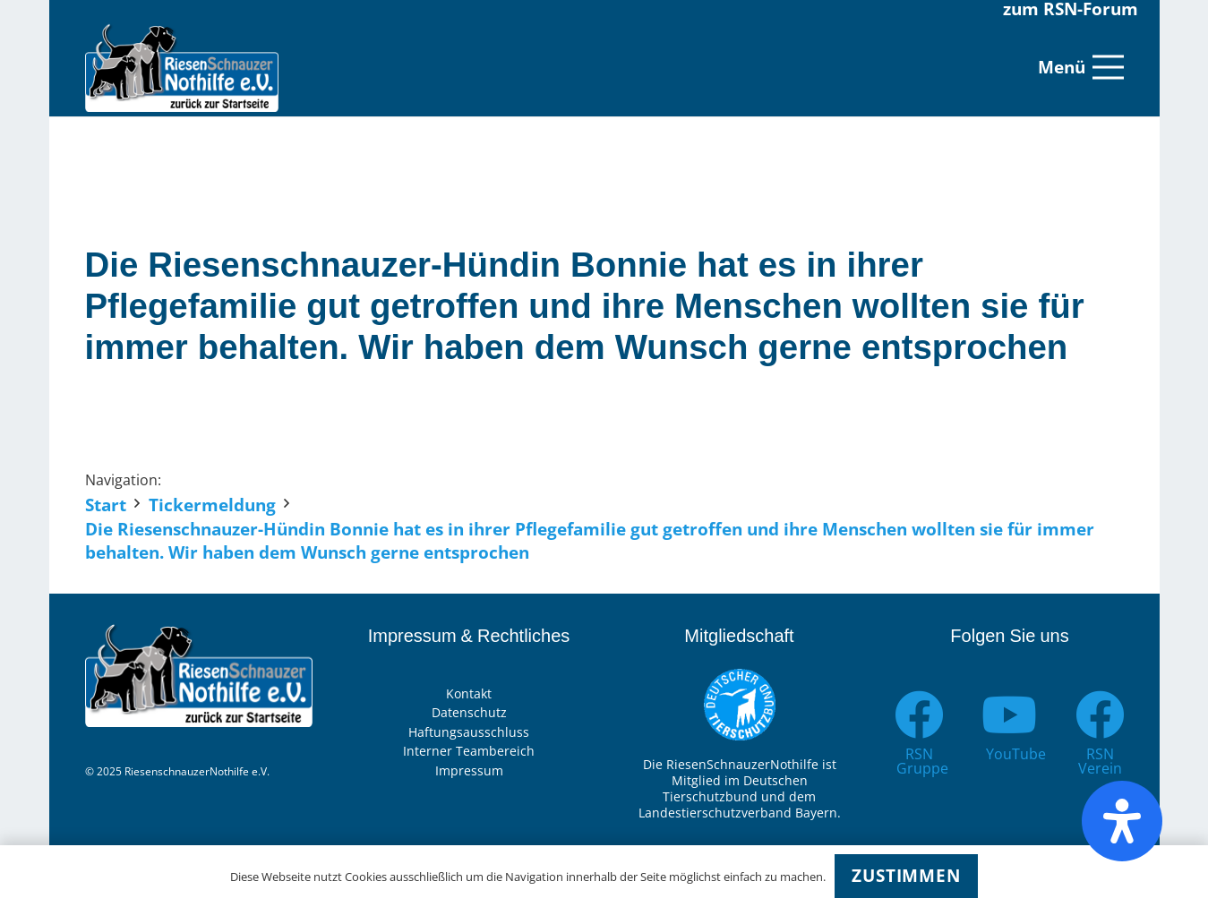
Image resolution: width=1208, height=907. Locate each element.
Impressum (469, 770)
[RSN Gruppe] (920, 715)
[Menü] (1080, 67)
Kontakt (469, 693)
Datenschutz (469, 712)
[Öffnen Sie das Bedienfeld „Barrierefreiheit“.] (1122, 821)
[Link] (182, 67)
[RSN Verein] (1100, 715)
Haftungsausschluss (468, 731)
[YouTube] (1009, 715)
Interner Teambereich (469, 750)
